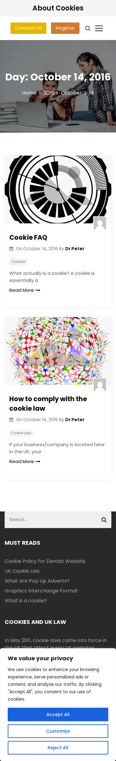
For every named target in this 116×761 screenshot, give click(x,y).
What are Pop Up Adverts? (37, 580)
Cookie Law (21, 432)
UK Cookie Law (22, 571)
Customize (58, 731)
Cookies (18, 261)
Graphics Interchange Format (41, 590)
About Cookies (58, 8)
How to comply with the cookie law (48, 403)
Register (65, 28)
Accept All (58, 714)
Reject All (58, 748)
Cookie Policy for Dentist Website (45, 561)
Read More (24, 290)
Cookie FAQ (28, 237)
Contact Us (28, 28)
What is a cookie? (26, 600)
